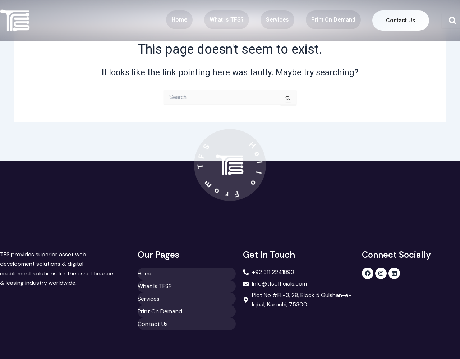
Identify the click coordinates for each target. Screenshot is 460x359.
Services (276, 19)
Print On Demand (332, 19)
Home (178, 19)
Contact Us (400, 20)
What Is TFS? (225, 19)
